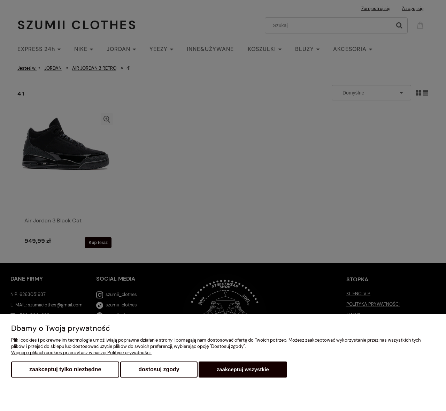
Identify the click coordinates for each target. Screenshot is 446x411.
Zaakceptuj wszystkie (243, 369)
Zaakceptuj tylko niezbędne (65, 369)
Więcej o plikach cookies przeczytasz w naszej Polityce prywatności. (81, 353)
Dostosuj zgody (158, 369)
